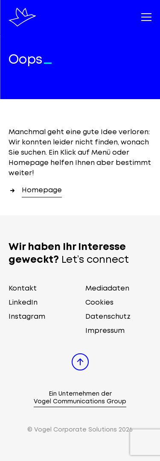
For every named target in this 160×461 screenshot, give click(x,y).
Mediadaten (107, 288)
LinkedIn (23, 303)
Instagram (27, 317)
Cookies (99, 303)
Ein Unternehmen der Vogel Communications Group (80, 397)
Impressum (105, 331)
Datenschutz (108, 317)
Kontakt (23, 288)
